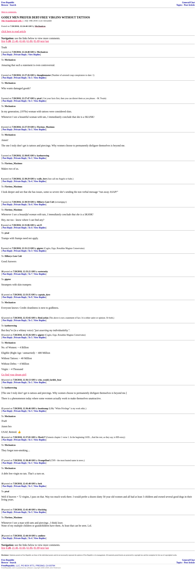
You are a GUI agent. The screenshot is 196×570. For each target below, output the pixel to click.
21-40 (15, 41)
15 (2, 408)
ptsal (39, 98)
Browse (4, 5)
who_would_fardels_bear (49, 380)
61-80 (29, 41)
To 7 (30, 274)
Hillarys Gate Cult (45, 202)
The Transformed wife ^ (12, 21)
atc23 (39, 225)
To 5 (30, 337)
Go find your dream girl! (13, 374)
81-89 (37, 41)
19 (2, 509)
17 (2, 460)
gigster (40, 248)
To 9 (30, 297)
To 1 (30, 78)
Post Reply (7, 54)
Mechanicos (42, 52)
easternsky (43, 271)
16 (2, 437)
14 (2, 380)
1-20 (8, 41)
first (3, 41)
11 (2, 294)
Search (13, 5)
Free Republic (7, 2)
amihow (41, 536)
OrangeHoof (44, 460)
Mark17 (41, 437)
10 (2, 271)
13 (2, 335)
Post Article (189, 5)
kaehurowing (43, 155)
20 (2, 536)
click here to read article (13, 31)
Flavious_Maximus (46, 127)
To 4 (30, 181)
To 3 (30, 251)
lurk (40, 483)
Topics (179, 5)
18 (2, 483)
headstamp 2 (44, 408)
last (47, 41)
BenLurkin (43, 318)
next (42, 41)
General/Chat (188, 2)
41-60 (22, 41)
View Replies (34, 54)
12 (2, 318)
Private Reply (20, 54)
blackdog (42, 509)
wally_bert (42, 179)
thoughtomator (44, 75)
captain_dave (44, 294)
